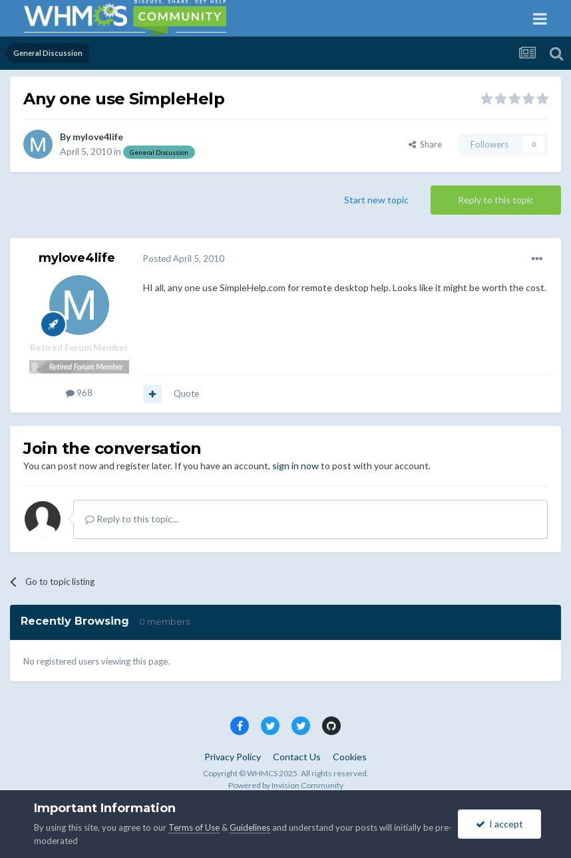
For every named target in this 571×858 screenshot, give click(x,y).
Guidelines (250, 827)
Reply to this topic (496, 199)
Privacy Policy (232, 756)
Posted (183, 258)
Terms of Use (194, 827)
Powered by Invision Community (285, 785)
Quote (186, 393)
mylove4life (98, 136)
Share (425, 144)
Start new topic (376, 199)
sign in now (295, 465)
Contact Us (297, 756)
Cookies (350, 756)
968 (79, 392)
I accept (499, 823)
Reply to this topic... (131, 518)
